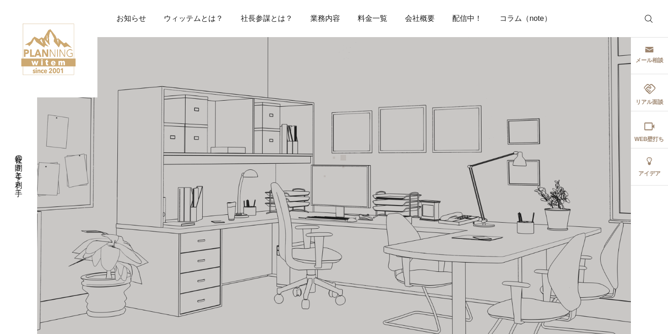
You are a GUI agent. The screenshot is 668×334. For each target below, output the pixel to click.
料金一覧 (372, 18)
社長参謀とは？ (267, 18)
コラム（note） (525, 18)
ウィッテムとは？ (193, 18)
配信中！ (467, 18)
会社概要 (420, 18)
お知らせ (131, 18)
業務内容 (325, 18)
